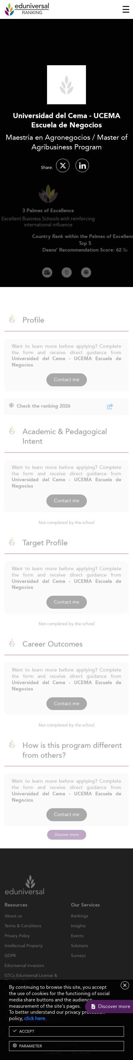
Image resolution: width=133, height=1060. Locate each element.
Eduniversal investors (24, 973)
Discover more (66, 834)
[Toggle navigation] (126, 9)
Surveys (78, 964)
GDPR (10, 964)
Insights (78, 934)
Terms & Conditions (22, 934)
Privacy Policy (17, 944)
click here (34, 1018)
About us (13, 924)
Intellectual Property (23, 954)
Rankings (79, 924)
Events (77, 944)
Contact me (66, 387)
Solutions (79, 954)
